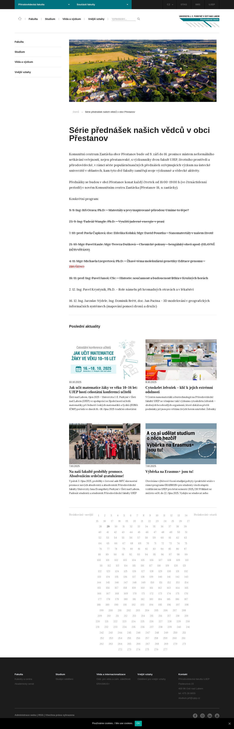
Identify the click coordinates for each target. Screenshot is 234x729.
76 (100, 548)
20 (134, 521)
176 (186, 593)
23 (157, 521)
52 (100, 537)
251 (184, 632)
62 (177, 537)
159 (134, 587)
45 (139, 532)
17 (112, 521)
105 (143, 560)
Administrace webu (25, 715)
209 (100, 615)
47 (155, 532)
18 (119, 521)
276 (156, 649)
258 (156, 638)
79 (123, 548)
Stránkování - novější (81, 514)
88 (99, 554)
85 (170, 548)
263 (111, 643)
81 (139, 548)
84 (162, 548)
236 (143, 627)
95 (154, 554)
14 (186, 515)
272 (120, 649)
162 (160, 587)
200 (111, 610)
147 (126, 582)
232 (106, 627)
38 (177, 526)
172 (151, 593)
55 (123, 537)
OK (138, 723)
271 (184, 643)
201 (120, 610)
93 (138, 554)
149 (143, 582)
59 (154, 537)
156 (108, 587)
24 (165, 521)
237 (152, 627)
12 (171, 515)
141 (169, 576)
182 (142, 599)
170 (135, 593)
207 (175, 610)
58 (146, 537)
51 (186, 532)
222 (115, 621)
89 (107, 554)
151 (160, 582)
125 (125, 571)
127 (143, 571)
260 (174, 638)
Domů (76, 111)
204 (147, 610)
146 (117, 582)
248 (157, 632)
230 (188, 621)
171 (143, 593)
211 (117, 615)
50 (178, 532)
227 (161, 621)
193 (142, 604)
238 (161, 627)
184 (160, 599)
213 (134, 615)
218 (177, 615)
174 (169, 593)
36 (162, 526)
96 (162, 554)
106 (152, 560)
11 (164, 515)
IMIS (197, 4)
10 (157, 515)
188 (99, 604)
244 (120, 632)
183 (151, 599)
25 (172, 521)
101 (107, 560)
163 (169, 587)
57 (138, 537)
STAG (184, 4)
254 (120, 638)
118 (159, 565)
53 (107, 537)
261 (183, 638)
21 (142, 521)
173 (160, 593)
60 (162, 537)
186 (177, 599)
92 (130, 554)
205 (156, 610)
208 (184, 610)
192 (133, 604)
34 (146, 526)
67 (123, 543)
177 (99, 599)
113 (117, 565)
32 (131, 526)
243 (111, 632)
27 (188, 521)
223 (124, 621)
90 (115, 554)
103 (125, 560)
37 (170, 526)
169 (126, 593)
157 (116, 587)
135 (116, 576)
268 (157, 643)
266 (138, 643)
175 (177, 593)
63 (185, 537)
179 (117, 599)
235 (133, 627)
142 (177, 576)
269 (166, 643)
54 (115, 537)
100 (99, 560)
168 (117, 593)
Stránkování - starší (205, 514)
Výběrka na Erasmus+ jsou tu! (170, 472)
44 (131, 532)
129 (160, 571)
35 (154, 526)
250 (175, 632)
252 (102, 638)
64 (100, 543)
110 (186, 560)
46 (147, 532)
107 (160, 560)
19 (127, 521)
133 (99, 576)
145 (108, 582)
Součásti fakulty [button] (102, 4)
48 (162, 532)
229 (179, 621)
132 (186, 571)
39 (185, 526)
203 (138, 610)
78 (116, 548)
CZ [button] (170, 4)
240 (179, 627)
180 (126, 599)
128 (151, 571)
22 (149, 521)
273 (129, 649)
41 (107, 532)
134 (108, 576)
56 (131, 537)
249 (166, 632)
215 (151, 615)
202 (129, 610)
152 (169, 582)
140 (160, 576)
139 (151, 576)
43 (123, 532)
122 (99, 571)
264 (120, 643)
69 (139, 543)
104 (134, 560)
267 (148, 643)
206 (165, 610)
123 (108, 571)
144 (99, 582)
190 (116, 604)
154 (186, 582)
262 (102, 643)
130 (169, 571)
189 (107, 604)
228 (169, 621)
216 (160, 615)
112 (109, 565)
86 (177, 548)
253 (111, 638)
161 (151, 587)
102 (116, 560)
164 (178, 587)
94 (146, 554)
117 (150, 565)
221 (106, 621)
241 (188, 627)
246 (138, 632)
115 (134, 565)
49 (170, 532)
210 (109, 615)
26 (180, 521)
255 (129, 638)
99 (186, 554)
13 (179, 515)
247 (148, 632)
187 (186, 599)
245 (129, 632)
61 (170, 537)
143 (186, 576)
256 (138, 638)
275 (147, 649)
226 (152, 621)
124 (117, 571)
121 (184, 565)
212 (125, 615)
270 (175, 643)
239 (170, 627)
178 (108, 599)
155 (99, 587)
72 (162, 543)
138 (142, 576)
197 (178, 604)
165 (186, 587)
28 (100, 526)
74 (178, 543)
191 (125, 604)
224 (133, 621)
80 (131, 548)
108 (169, 560)
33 (138, 526)
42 (115, 532)
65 (108, 543)
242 (102, 632)
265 (129, 643)
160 (143, 587)
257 (147, 638)
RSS (40, 715)
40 (99, 532)
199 (101, 610)
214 (143, 615)
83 (154, 548)
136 (125, 576)
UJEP (212, 4)
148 (134, 582)
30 (116, 526)
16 (104, 521)
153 (178, 582)
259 (165, 638)
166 (99, 593)
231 (97, 627)
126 (134, 571)
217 (169, 615)
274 (138, 649)
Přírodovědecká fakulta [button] (44, 4)
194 (151, 604)
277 (165, 649)
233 (115, 627)
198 (186, 604)
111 (101, 565)
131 (177, 571)
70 (147, 543)
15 (97, 521)
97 (170, 554)
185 (168, 599)
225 (142, 621)
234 (124, 627)
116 (142, 565)
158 (125, 587)
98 (178, 554)
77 (108, 548)
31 (123, 526)
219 (186, 615)
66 (115, 543)
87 (185, 548)
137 (134, 576)
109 (178, 560)
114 (125, 565)
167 (108, 593)
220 (98, 621)
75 (186, 543)
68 (131, 543)
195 (160, 604)
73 (170, 543)
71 (155, 543)
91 (123, 554)
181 (134, 599)
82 (146, 548)
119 (167, 565)
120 (176, 565)
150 (152, 582)
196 (169, 604)
